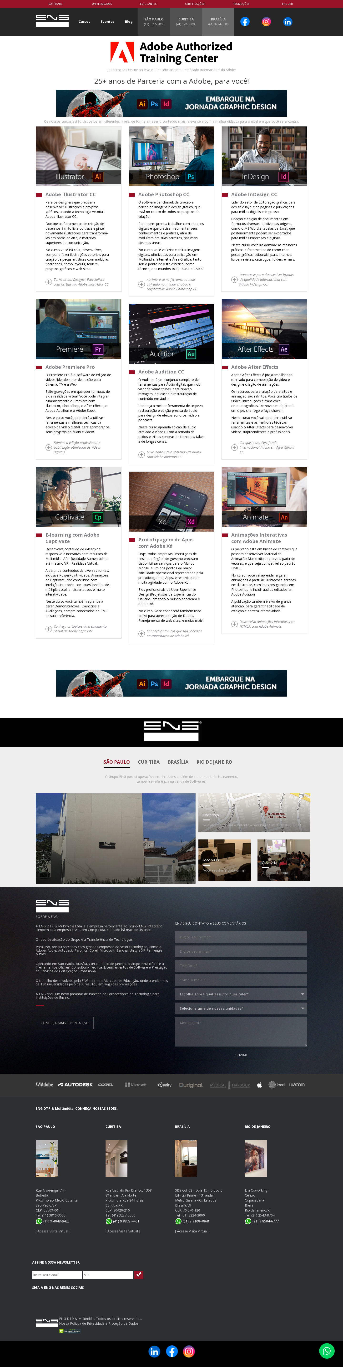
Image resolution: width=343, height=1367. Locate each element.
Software (55, 3)
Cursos (84, 21)
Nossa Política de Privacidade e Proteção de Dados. (99, 1323)
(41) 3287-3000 (123, 1215)
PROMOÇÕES (241, 3)
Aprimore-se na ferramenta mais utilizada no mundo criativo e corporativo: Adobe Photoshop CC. (172, 284)
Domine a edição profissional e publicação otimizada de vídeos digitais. (77, 447)
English (287, 3)
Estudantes (148, 3)
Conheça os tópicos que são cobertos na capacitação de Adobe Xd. (174, 633)
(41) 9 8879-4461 (122, 1221)
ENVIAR (241, 1055)
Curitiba (149, 762)
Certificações (194, 3)
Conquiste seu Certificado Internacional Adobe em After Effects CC (267, 447)
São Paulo (117, 762)
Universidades (102, 3)
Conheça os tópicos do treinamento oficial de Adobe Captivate (80, 628)
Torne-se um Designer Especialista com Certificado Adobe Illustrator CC (81, 281)
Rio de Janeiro (214, 762)
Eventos (108, 21)
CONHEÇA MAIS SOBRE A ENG (65, 1023)
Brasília (178, 762)
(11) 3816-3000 (54, 1215)
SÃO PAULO (154, 21)
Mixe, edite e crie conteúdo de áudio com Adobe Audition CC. (174, 454)
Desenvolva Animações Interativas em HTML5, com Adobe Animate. (267, 624)
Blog (129, 21)
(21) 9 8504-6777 (262, 1221)
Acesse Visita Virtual (53, 1231)
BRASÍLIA (218, 21)
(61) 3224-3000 (193, 1215)
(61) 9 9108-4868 (192, 1221)
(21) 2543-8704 (263, 1215)
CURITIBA (186, 21)
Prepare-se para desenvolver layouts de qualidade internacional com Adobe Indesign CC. (267, 279)
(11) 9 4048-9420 (53, 1221)
